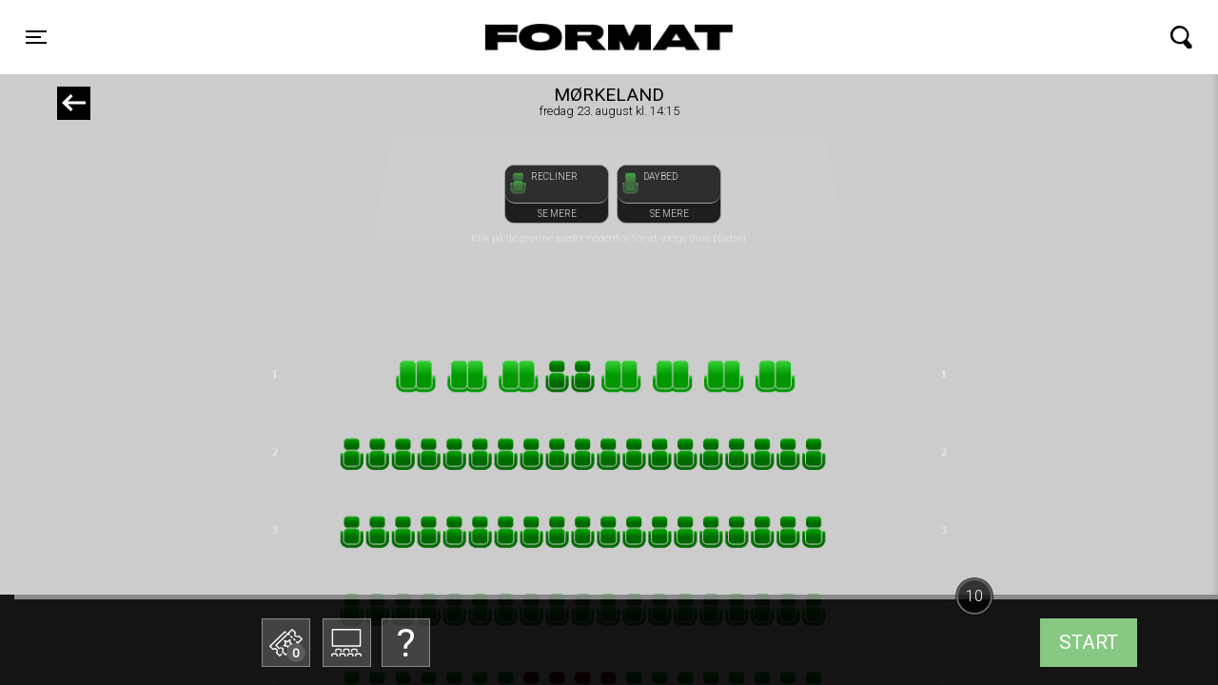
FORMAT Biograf (564, 37)
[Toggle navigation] (36, 37)
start (1088, 642)
